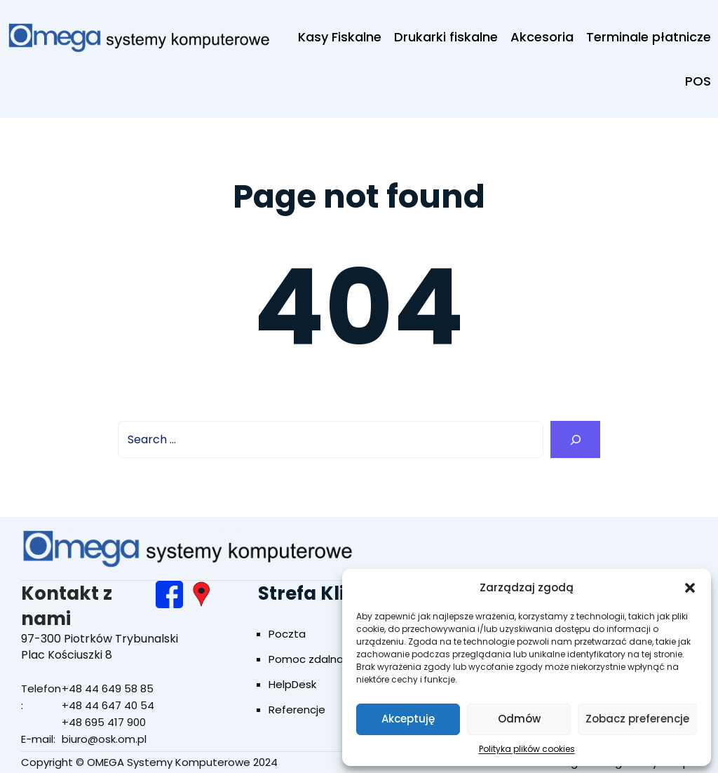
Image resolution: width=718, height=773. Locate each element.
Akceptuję (408, 718)
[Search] (575, 439)
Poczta (287, 633)
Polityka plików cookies (527, 749)
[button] (690, 588)
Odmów (519, 718)
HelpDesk (292, 684)
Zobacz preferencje (637, 718)
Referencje (297, 709)
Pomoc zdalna (306, 659)
